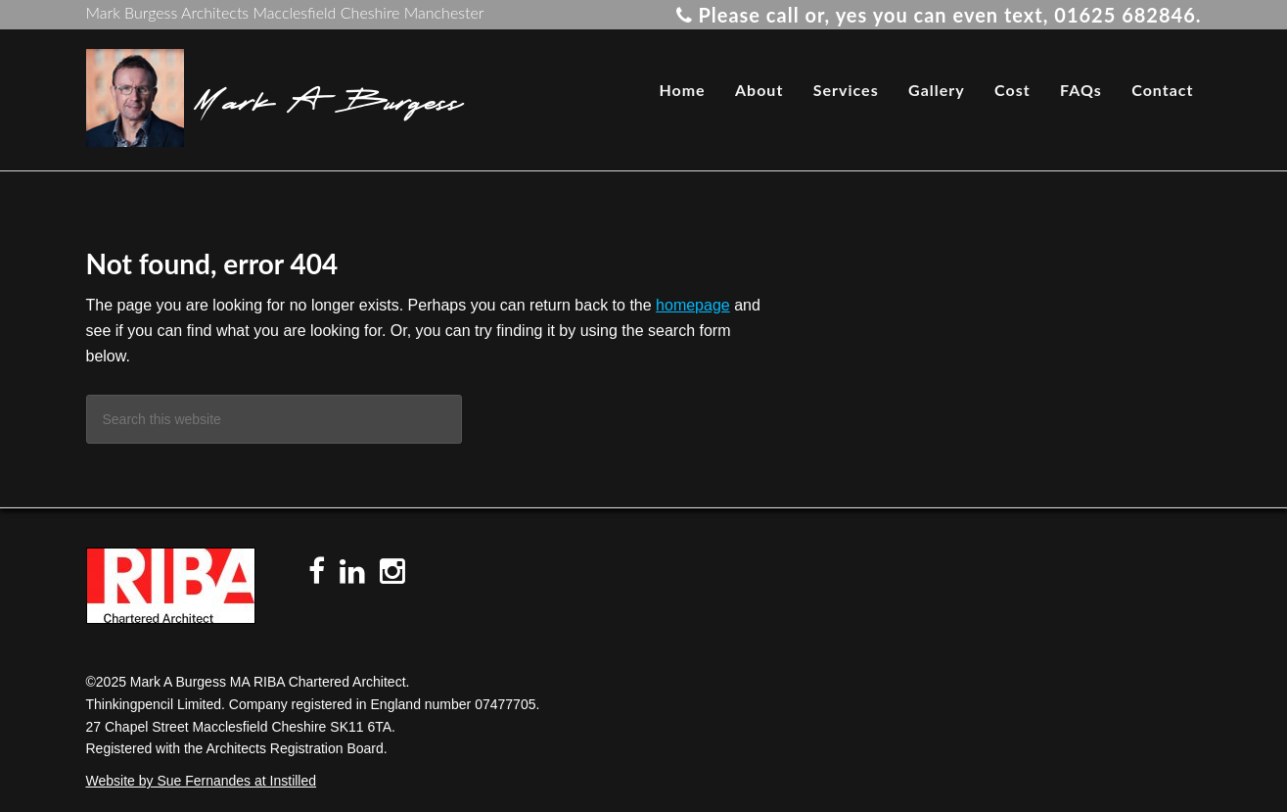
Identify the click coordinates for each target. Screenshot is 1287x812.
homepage (693, 305)
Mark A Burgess (328, 97)
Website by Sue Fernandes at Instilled (201, 780)
